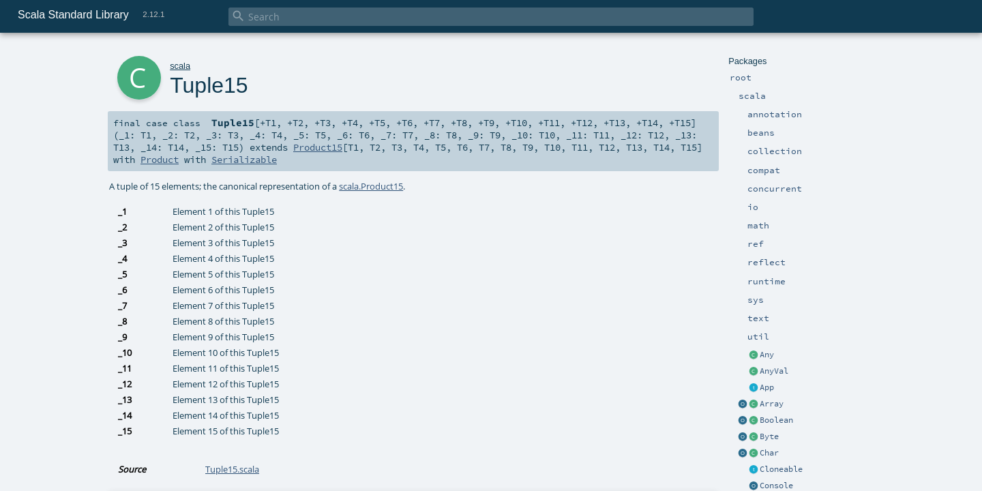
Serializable (244, 159)
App (767, 387)
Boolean (776, 420)
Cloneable (781, 469)
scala (180, 66)
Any (767, 354)
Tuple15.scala (232, 469)
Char (769, 453)
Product (159, 159)
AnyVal (774, 371)
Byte (769, 436)
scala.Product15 (371, 186)
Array (772, 403)
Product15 (317, 147)
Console (776, 485)
